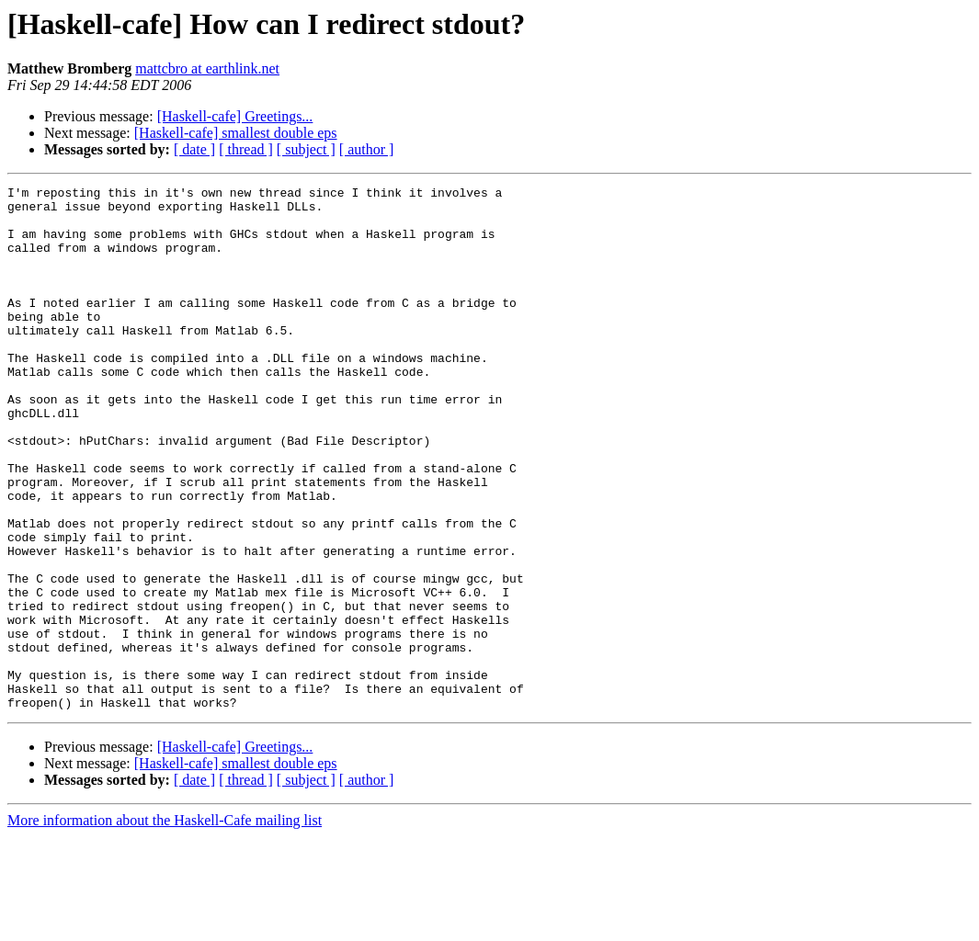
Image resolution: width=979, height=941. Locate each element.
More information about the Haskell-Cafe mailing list (164, 925)
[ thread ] (246, 149)
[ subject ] (306, 149)
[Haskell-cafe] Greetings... (235, 116)
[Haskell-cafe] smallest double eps (235, 133)
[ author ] (366, 149)
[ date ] (194, 149)
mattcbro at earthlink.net (207, 68)
